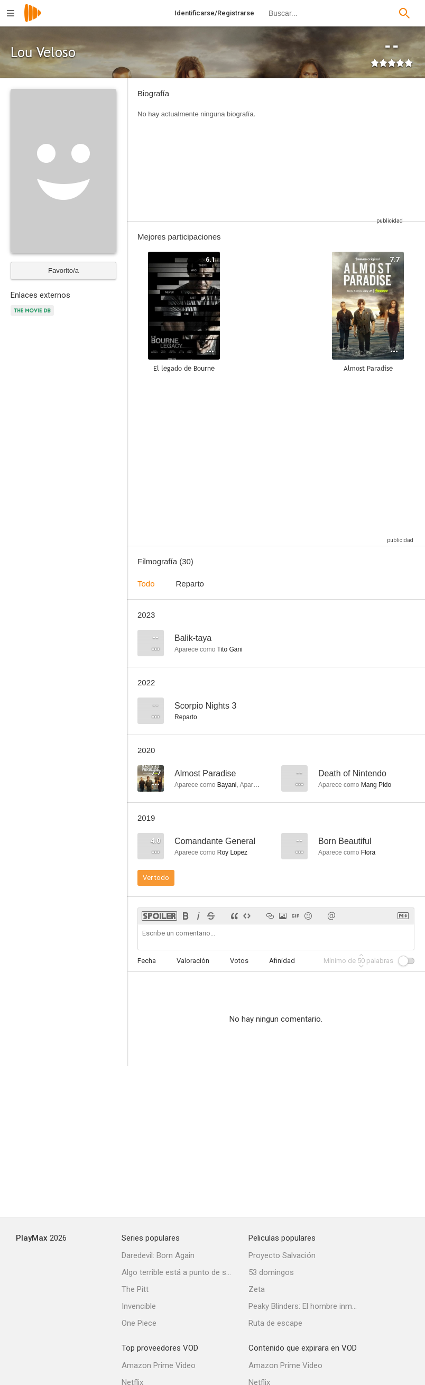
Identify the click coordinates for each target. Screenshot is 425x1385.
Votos (239, 961)
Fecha (146, 961)
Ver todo (156, 878)
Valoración (193, 961)
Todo (146, 583)
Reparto (190, 583)
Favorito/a (63, 270)
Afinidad (282, 961)
